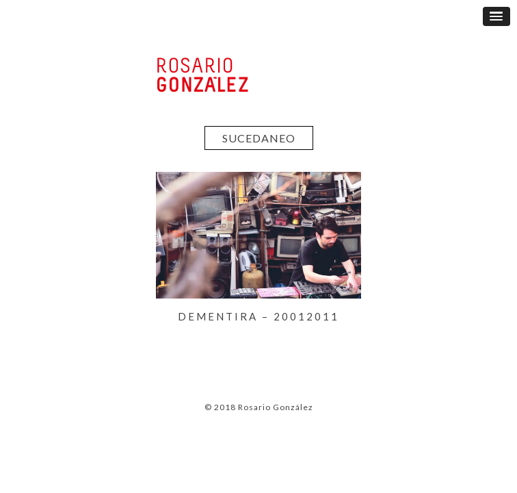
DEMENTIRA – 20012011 (258, 316)
